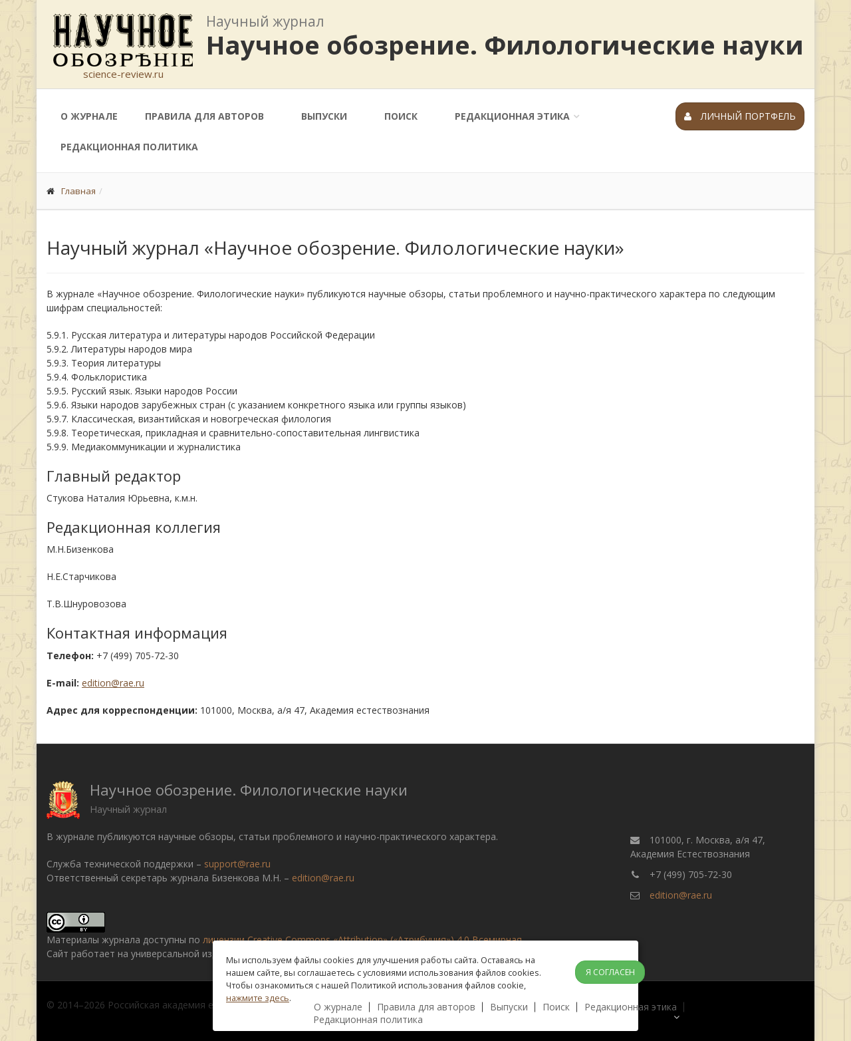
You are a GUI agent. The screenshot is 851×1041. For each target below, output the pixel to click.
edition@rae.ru (113, 682)
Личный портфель (740, 116)
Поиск (401, 116)
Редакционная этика (512, 116)
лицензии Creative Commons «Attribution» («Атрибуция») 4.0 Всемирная (362, 939)
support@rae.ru (237, 863)
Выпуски (324, 116)
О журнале (89, 116)
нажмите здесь (257, 998)
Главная (78, 191)
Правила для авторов (204, 116)
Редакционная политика (129, 146)
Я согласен (610, 972)
